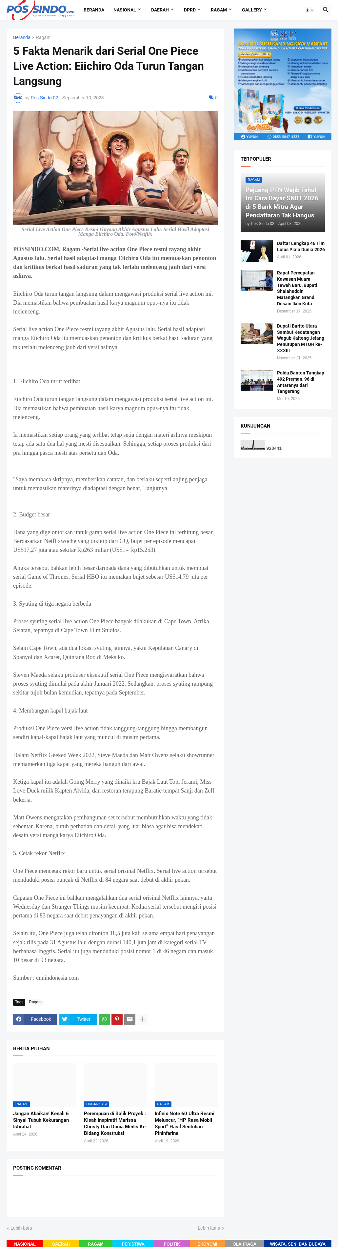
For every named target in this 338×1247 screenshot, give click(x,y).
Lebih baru (21, 1228)
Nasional (124, 9)
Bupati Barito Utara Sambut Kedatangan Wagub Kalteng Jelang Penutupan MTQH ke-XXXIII (300, 338)
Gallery (252, 9)
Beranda (94, 9)
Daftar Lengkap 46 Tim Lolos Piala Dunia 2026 (301, 246)
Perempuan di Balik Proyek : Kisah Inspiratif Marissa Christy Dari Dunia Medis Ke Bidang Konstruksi (115, 1123)
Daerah (160, 9)
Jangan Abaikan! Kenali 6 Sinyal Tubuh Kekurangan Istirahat (41, 1120)
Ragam (219, 9)
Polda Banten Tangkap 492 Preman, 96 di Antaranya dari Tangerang (300, 382)
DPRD (190, 9)
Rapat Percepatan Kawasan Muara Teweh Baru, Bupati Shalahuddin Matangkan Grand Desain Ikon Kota (297, 288)
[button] (309, 10)
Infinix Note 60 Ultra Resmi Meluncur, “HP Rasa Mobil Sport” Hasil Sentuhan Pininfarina (184, 1123)
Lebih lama (209, 1228)
